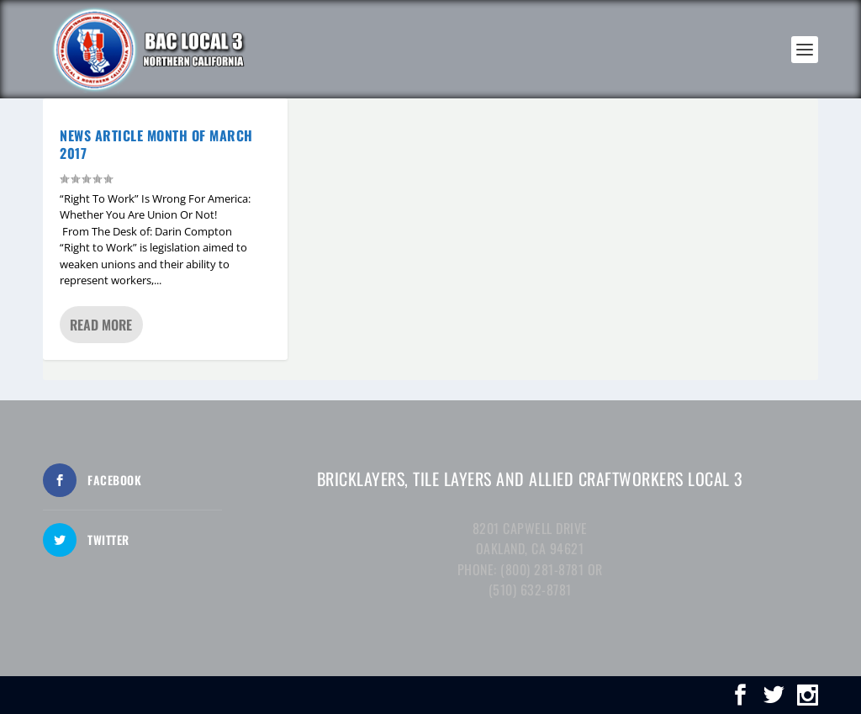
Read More (101, 325)
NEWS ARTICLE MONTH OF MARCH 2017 (156, 144)
